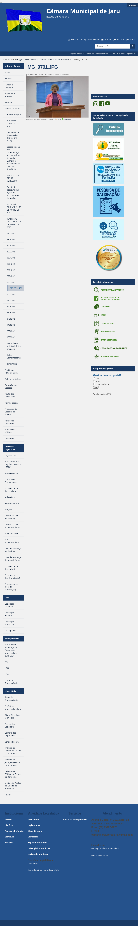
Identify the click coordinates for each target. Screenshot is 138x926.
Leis (7, 596)
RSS (113, 53)
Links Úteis (10, 689)
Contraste (119, 39)
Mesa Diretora (35, 829)
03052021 (69, 59)
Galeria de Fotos (55, 59)
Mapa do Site (77, 39)
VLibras (131, 39)
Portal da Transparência (97, 53)
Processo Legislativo (10, 447)
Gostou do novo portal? (107, 375)
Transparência (12, 637)
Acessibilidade (93, 39)
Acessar (132, 5)
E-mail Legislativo (127, 53)
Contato (108, 39)
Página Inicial (76, 53)
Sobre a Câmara (38, 59)
